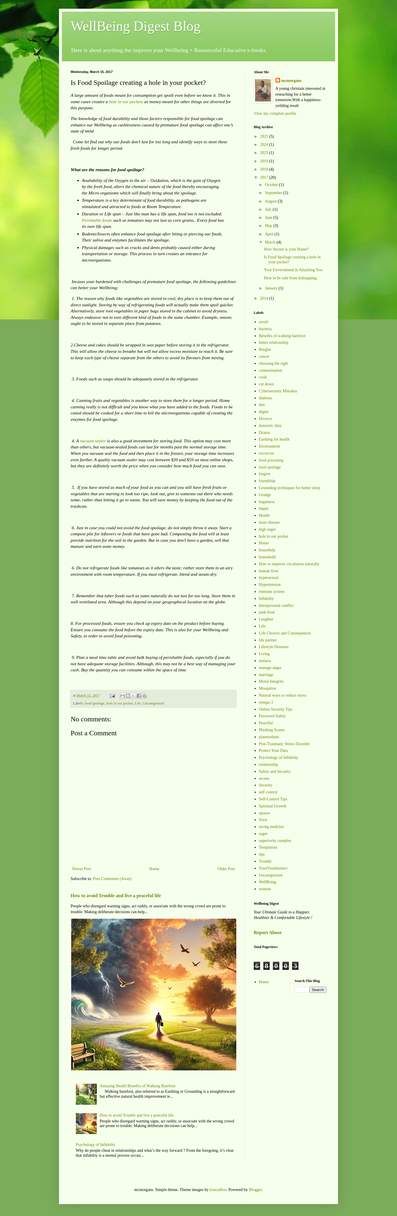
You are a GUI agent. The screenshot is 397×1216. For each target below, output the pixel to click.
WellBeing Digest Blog (136, 26)
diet (262, 405)
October (272, 185)
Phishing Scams (272, 730)
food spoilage (94, 703)
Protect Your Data (273, 750)
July (269, 209)
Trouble (265, 861)
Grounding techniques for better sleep (290, 488)
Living (264, 654)
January (271, 288)
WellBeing (267, 882)
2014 (264, 298)
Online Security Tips (276, 709)
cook (263, 377)
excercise (266, 453)
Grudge (265, 495)
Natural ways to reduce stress (283, 695)
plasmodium (269, 737)
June (269, 217)
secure (264, 778)
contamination (270, 370)
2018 (264, 169)
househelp (267, 550)
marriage (266, 675)
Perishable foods (97, 220)
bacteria (265, 329)
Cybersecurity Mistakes (278, 391)
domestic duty (270, 425)
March (270, 242)
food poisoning (271, 460)
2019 (264, 161)
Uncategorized (153, 703)
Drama (264, 432)
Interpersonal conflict (276, 605)
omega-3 (266, 702)
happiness (267, 502)
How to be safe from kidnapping (290, 278)
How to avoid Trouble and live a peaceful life (116, 895)
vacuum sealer (93, 440)
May (269, 225)
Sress (263, 820)
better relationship (273, 342)
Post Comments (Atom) (112, 879)
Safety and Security (275, 771)
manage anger (270, 668)
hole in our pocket (119, 703)
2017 (264, 177)
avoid (263, 322)
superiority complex (275, 840)
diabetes (265, 398)
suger (263, 833)
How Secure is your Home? (286, 249)
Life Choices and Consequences (285, 633)
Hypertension (270, 584)
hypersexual (269, 577)
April (269, 234)
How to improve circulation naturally (289, 564)
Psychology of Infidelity (95, 1144)
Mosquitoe (267, 688)
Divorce (265, 418)
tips (262, 854)
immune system (272, 591)
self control (268, 792)
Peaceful (266, 723)
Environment (269, 446)
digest (264, 411)
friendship (267, 481)
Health (264, 515)
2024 (264, 144)
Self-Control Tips (273, 799)
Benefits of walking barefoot (282, 336)
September (274, 193)
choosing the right (273, 363)
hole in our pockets (126, 101)
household (267, 557)
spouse (264, 813)
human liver (268, 571)
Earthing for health (274, 439)
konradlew (218, 1190)
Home (154, 869)
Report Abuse (268, 932)
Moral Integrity (271, 681)
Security (266, 785)
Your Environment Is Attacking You (293, 270)
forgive (265, 474)
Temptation (268, 847)
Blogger (255, 1190)
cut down (266, 384)
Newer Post (81, 869)
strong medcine (271, 827)
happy (264, 508)
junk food (267, 612)
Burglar (265, 349)
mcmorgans (291, 80)
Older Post (226, 869)
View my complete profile (275, 113)
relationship (268, 764)
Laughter (266, 619)
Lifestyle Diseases (274, 647)
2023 (264, 153)
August (271, 201)
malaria (265, 661)
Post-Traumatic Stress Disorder (284, 744)
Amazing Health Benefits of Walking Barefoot (137, 1086)
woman (265, 889)
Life (138, 703)
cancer (264, 356)
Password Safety (272, 716)
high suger (267, 529)
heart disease (269, 522)
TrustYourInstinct (273, 868)
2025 (264, 136)
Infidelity (266, 598)
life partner (268, 640)
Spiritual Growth (273, 806)
